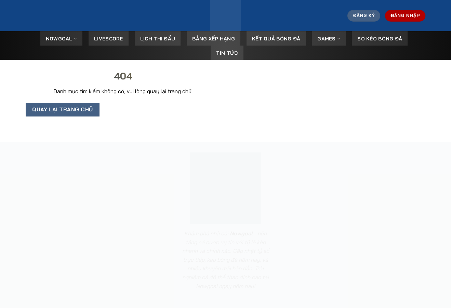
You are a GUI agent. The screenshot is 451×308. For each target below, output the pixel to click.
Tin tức (227, 53)
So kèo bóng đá (379, 39)
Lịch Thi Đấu (157, 39)
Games (328, 38)
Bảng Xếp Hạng (213, 39)
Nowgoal (61, 38)
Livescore (108, 39)
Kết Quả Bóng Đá (276, 39)
